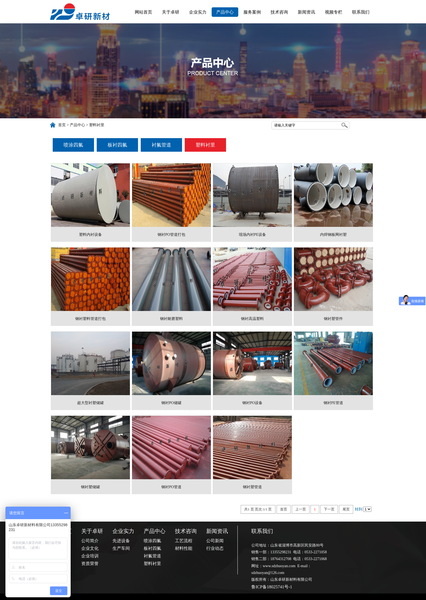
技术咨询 (279, 12)
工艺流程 (183, 540)
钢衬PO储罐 (171, 403)
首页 (62, 125)
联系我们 (360, 12)
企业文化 (90, 548)
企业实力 (197, 12)
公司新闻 (215, 540)
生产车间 (121, 548)
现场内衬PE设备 (252, 235)
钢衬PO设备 (252, 403)
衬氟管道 (161, 145)
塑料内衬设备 (90, 235)
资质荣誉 (90, 563)
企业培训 (90, 556)
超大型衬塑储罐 (90, 403)
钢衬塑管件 (333, 319)
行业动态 (215, 548)
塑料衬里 (96, 125)
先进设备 (121, 540)
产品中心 (225, 12)
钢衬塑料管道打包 (90, 319)
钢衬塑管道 (252, 487)
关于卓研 (170, 12)
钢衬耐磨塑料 (171, 319)
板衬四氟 (117, 145)
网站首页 (143, 12)
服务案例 (252, 12)
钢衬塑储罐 (90, 487)
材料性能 (183, 548)
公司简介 (90, 540)
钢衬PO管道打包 (171, 235)
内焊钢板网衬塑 (333, 235)
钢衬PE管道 (333, 403)
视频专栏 (333, 12)
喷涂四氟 (73, 145)
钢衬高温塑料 (252, 319)
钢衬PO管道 (171, 487)
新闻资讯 (306, 12)
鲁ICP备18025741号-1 (271, 587)
